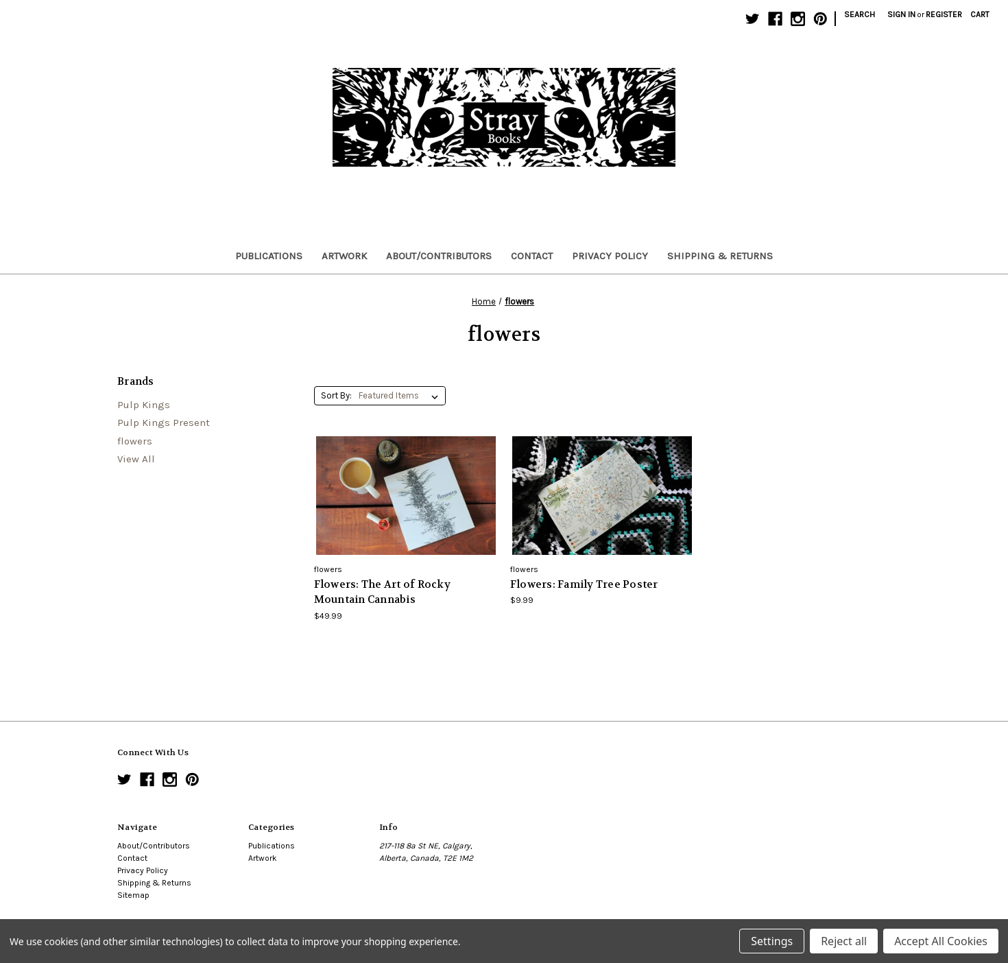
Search (859, 14)
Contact (532, 256)
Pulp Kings (143, 405)
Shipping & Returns (720, 256)
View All (136, 459)
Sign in (901, 14)
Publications (268, 256)
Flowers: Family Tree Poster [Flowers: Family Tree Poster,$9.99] (584, 584)
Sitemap (133, 895)
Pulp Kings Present (163, 422)
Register (944, 14)
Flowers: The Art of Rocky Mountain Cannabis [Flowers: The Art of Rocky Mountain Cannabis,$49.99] (382, 592)
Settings (772, 941)
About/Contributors (439, 256)
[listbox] (401, 396)
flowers (134, 441)
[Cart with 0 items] (980, 14)
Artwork (344, 256)
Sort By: (336, 395)
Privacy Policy (610, 256)
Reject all (844, 941)
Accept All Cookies (940, 941)
